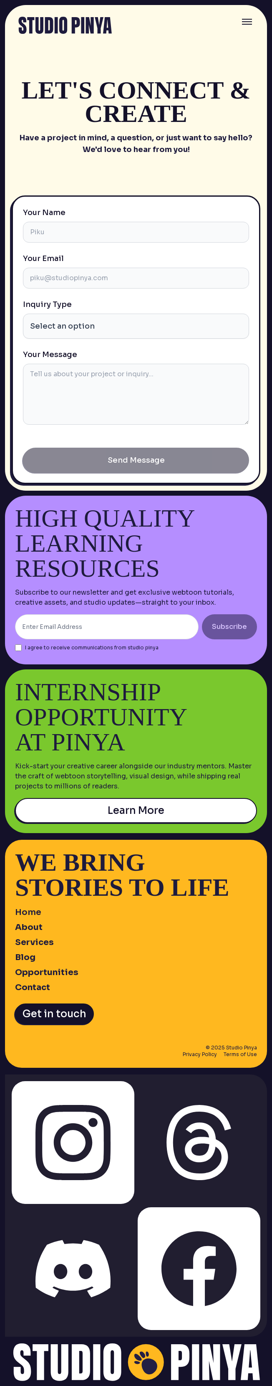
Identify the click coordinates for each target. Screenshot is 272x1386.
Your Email (43, 258)
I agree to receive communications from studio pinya (92, 647)
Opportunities (46, 972)
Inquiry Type (47, 304)
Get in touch (54, 1014)
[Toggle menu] (247, 21)
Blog (25, 957)
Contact (32, 987)
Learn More (136, 810)
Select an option (62, 326)
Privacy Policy (200, 1054)
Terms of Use (240, 1054)
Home (28, 912)
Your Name (44, 212)
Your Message (50, 354)
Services (34, 942)
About (29, 927)
